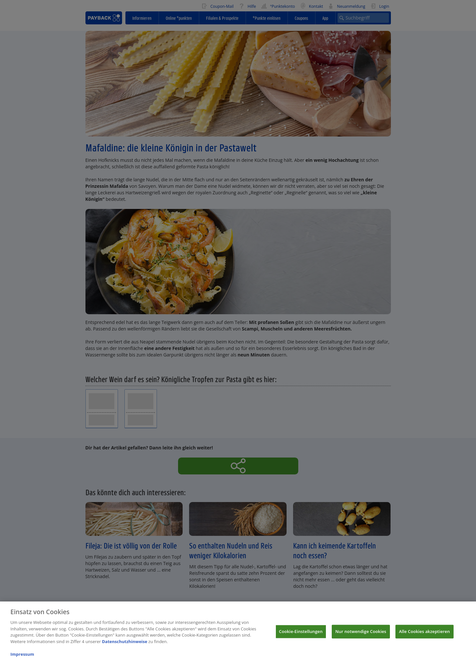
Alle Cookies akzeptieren (424, 635)
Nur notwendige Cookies (360, 635)
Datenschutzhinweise (125, 645)
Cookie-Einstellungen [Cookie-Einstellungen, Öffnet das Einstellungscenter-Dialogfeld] (301, 635)
